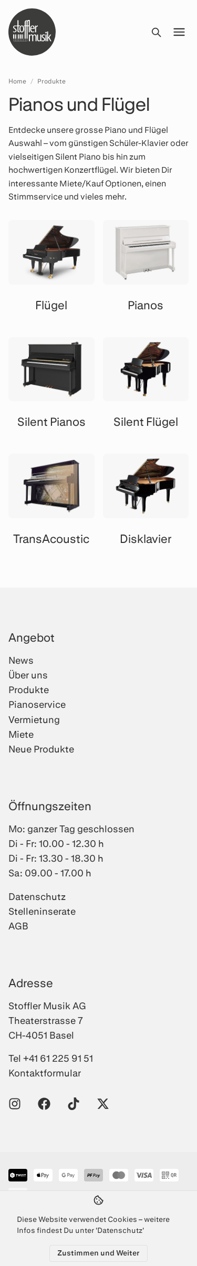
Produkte (51, 81)
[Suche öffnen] (156, 32)
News (21, 660)
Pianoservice (37, 704)
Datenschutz (37, 896)
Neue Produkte (41, 749)
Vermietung (34, 719)
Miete (21, 734)
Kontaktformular (44, 1073)
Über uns (28, 674)
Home (17, 81)
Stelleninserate (42, 911)
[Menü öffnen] (179, 32)
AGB (18, 925)
